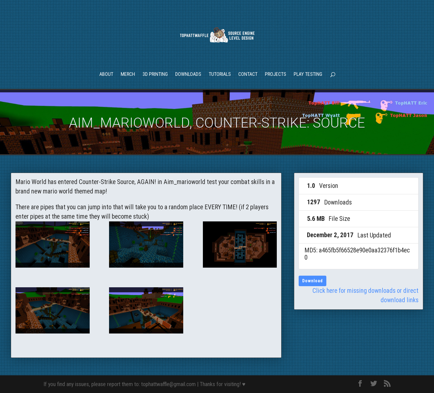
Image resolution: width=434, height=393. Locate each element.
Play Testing (308, 74)
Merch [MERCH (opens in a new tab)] (128, 74)
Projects (275, 74)
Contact (247, 74)
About (106, 74)
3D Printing (155, 74)
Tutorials (220, 74)
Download (312, 280)
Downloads (188, 74)
